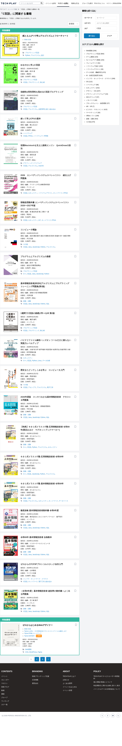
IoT (39, 220)
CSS (26, 652)
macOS (41, 166)
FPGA (30, 136)
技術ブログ (5, 687)
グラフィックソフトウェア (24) (97, 94)
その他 (25, 244)
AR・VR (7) (90, 106)
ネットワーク (58, 193)
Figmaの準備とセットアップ (32, 633)
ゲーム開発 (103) (92, 57)
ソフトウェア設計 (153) (94, 66)
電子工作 (50, 387)
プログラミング (33, 82)
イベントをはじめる (70, 687)
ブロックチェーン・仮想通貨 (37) (98, 103)
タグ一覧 (4, 704)
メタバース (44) (91, 100)
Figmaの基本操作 (29, 636)
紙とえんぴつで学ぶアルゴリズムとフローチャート (45, 36)
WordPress (33, 652)
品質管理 (41, 109)
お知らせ (66, 680)
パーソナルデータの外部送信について (106, 689)
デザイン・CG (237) (93, 91)
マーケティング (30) (93, 112)
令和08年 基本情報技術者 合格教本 (36, 537)
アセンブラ (32, 387)
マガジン (4, 683)
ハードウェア (27, 133)
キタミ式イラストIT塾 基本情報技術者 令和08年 (42, 484)
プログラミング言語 (32, 53)
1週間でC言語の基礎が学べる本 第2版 (38, 313)
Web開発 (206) (91, 51)
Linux (39, 360)
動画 (2, 690)
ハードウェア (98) (92, 85)
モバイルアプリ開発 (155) (95, 60)
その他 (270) (90, 122)
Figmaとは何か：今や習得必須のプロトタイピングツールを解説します (45, 631)
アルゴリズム (35, 55)
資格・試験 (27, 301)
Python (27, 55)
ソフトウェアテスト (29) (94, 69)
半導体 (46, 136)
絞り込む (92, 36)
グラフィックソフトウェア (32, 163)
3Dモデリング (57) (92, 97)
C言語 (25, 82)
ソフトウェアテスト (45, 193)
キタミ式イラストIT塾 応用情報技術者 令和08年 (42, 457)
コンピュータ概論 (28, 230)
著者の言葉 (27, 39)
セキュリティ (33, 193)
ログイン (109, 3)
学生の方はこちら (99, 3)
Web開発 (28, 649)
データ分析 (46, 360)
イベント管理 (67, 690)
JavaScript (36, 247)
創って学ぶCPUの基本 (31, 119)
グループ (4, 697)
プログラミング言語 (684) (95, 54)
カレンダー (5, 680)
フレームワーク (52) (93, 63)
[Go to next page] (48, 659)
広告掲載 (35, 680)
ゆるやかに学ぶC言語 (30, 65)
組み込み (52, 109)
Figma (40, 652)
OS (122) (89, 81)
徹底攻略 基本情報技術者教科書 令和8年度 (40, 510)
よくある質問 (67, 683)
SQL (47, 304)
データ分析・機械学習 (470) (96, 72)
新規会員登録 (117, 3)
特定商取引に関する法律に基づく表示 (106, 685)
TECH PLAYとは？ (69, 676)
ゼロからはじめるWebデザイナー (38, 625)
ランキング (5, 701)
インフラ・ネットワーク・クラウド (35, 579)
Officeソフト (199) (92, 116)
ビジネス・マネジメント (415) (96, 109)
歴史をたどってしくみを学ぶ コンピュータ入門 (42, 370)
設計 (42, 55)
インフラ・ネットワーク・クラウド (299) (100, 78)
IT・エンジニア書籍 (11, 9)
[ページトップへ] (8, 3)
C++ (24, 274)
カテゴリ (87, 23)
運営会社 (35, 683)
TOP (1, 9)
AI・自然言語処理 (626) (94, 75)
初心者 (42, 82)
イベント (4, 676)
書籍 (2, 694)
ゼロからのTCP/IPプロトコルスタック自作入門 (42, 564)
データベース (63, 501)
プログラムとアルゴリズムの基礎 (35, 256)
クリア (109, 36)
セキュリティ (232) (93, 88)
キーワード (88, 18)
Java (30, 247)
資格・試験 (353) (92, 119)
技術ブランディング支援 (40, 676)
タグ (86, 28)
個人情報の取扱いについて (102, 682)
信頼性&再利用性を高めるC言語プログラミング (42, 92)
